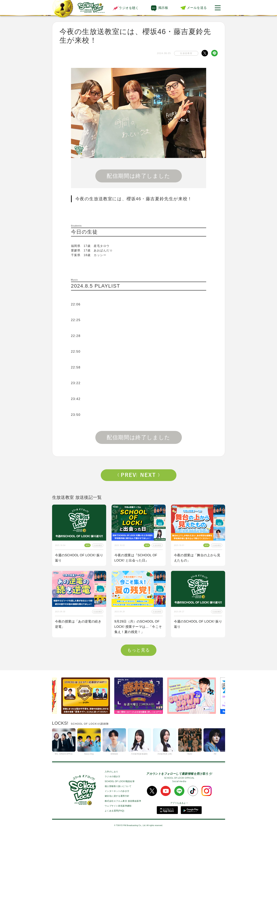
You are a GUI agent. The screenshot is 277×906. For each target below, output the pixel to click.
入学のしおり (111, 843)
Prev (127, 475)
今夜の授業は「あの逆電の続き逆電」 (78, 624)
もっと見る (138, 721)
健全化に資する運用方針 (117, 867)
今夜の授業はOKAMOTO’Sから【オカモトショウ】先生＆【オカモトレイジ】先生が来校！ (78, 698)
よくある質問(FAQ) (114, 882)
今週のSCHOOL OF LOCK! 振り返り (79, 557)
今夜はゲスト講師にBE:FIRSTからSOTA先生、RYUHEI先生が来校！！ (138, 698)
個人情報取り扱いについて (118, 857)
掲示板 (163, 8)
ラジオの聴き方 (112, 848)
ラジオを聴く (126, 8)
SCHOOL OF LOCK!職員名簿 (119, 853)
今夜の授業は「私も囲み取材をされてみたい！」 (197, 695)
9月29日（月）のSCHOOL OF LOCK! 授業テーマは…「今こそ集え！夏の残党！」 (138, 627)
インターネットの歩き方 (117, 862)
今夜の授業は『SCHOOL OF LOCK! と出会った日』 (135, 557)
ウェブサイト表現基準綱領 (118, 877)
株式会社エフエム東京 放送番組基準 (123, 872)
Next (150, 475)
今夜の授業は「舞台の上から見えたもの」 (197, 557)
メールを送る (197, 8)
